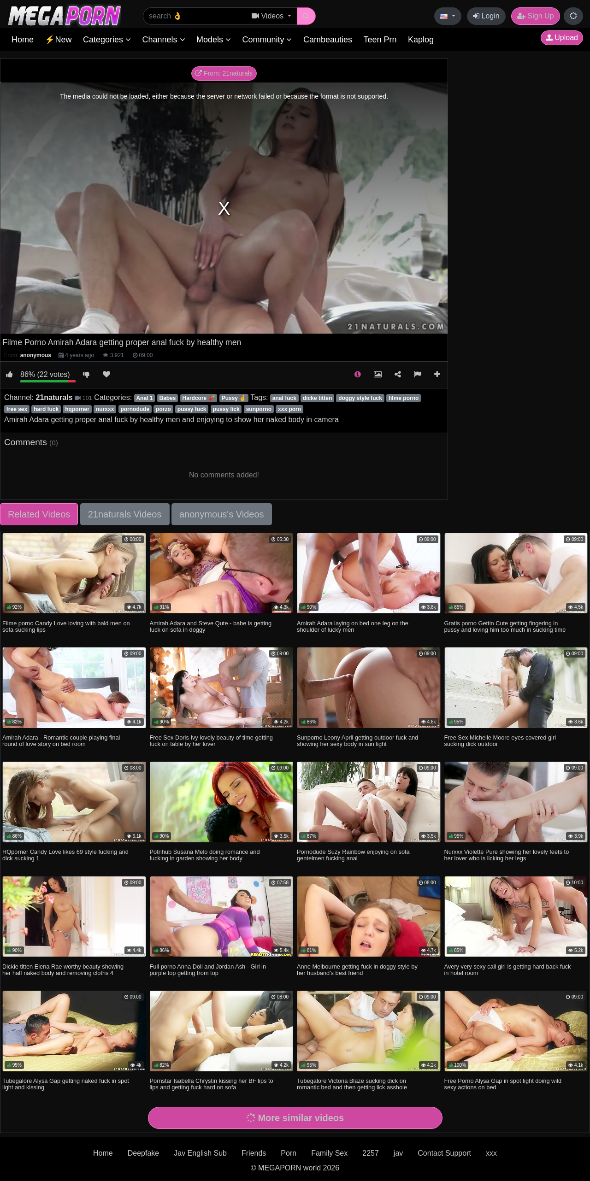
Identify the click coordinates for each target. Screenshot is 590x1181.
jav (398, 1153)
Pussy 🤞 (234, 398)
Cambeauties (327, 39)
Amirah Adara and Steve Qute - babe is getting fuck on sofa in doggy (211, 626)
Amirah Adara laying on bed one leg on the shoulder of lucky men (352, 626)
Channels (163, 39)
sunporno (258, 409)
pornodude (134, 409)
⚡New (58, 39)
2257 (370, 1153)
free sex (16, 409)
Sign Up (535, 16)
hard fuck (46, 409)
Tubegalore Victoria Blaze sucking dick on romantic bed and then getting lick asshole (352, 1084)
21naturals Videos (125, 514)
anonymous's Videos (221, 514)
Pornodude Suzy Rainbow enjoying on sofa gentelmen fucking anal (353, 855)
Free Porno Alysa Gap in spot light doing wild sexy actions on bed (503, 1084)
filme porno (404, 398)
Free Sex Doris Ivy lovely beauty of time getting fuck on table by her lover (211, 740)
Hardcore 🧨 (199, 398)
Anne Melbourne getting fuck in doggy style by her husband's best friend (357, 969)
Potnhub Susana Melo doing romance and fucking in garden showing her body (205, 855)
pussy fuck (191, 409)
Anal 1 (144, 398)
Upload (562, 37)
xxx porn (289, 409)
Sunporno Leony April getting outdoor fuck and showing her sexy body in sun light (357, 740)
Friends (254, 1153)
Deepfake (143, 1153)
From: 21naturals (224, 73)
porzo (163, 409)
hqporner (77, 409)
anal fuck (284, 398)
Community (267, 39)
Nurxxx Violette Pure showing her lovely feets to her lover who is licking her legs (506, 855)
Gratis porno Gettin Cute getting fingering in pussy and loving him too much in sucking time (505, 626)
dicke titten (317, 398)
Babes (167, 398)
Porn (288, 1153)
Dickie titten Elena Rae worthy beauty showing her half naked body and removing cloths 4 (63, 969)
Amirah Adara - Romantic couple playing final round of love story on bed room (61, 740)
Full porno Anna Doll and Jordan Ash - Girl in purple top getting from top (208, 969)
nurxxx (105, 409)
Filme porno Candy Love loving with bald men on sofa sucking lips (66, 626)
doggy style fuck (360, 398)
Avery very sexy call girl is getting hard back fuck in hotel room (507, 969)
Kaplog (421, 39)
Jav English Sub (200, 1153)
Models (213, 39)
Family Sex (329, 1153)
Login (486, 16)
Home (23, 39)
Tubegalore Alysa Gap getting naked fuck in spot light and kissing (65, 1084)
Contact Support (444, 1153)
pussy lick (226, 409)
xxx (491, 1153)
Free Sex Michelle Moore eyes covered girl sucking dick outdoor (500, 740)
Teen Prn (379, 39)
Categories (107, 39)
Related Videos (39, 514)
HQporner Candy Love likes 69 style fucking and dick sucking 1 (65, 855)
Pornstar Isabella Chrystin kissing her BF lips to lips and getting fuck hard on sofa (211, 1084)
